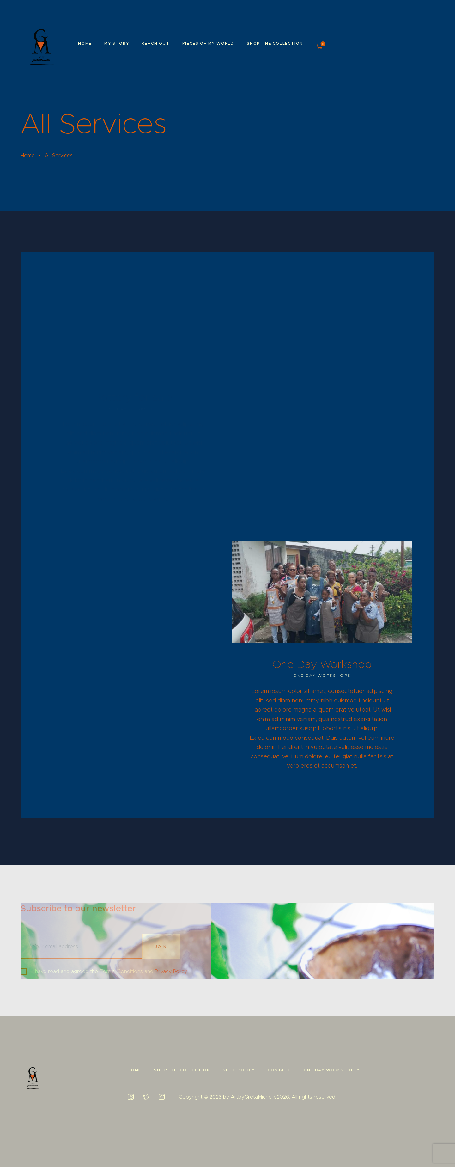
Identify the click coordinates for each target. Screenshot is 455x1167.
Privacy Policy (171, 971)
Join (161, 946)
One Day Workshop (322, 664)
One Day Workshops (322, 675)
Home (28, 155)
